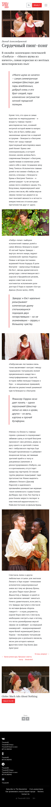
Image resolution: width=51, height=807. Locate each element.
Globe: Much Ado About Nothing (19, 696)
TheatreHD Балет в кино (10, 747)
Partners (41, 791)
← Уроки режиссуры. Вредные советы (17, 656)
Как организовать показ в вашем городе (20, 791)
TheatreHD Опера (7, 745)
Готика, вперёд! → (42, 654)
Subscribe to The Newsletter (16, 789)
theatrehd (29, 659)
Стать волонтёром (36, 789)
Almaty (37, 5)
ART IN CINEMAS (7, 749)
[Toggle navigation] (46, 5)
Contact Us (25, 794)
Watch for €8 (8, 701)
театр (20, 659)
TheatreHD (5, 742)
